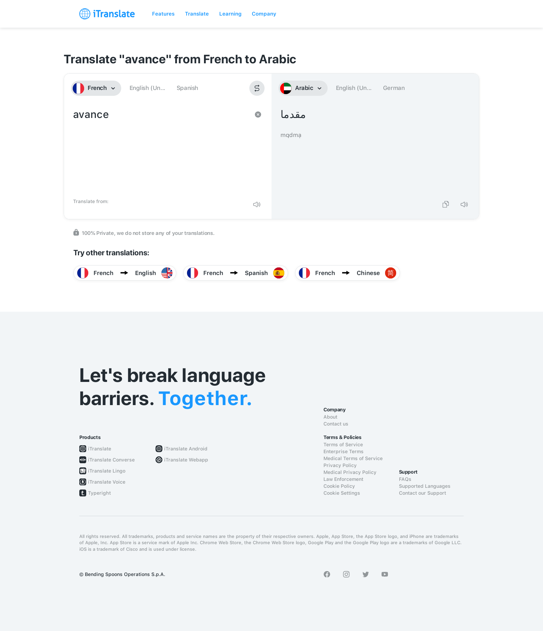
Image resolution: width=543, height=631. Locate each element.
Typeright (99, 493)
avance (161, 151)
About (330, 417)
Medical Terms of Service (353, 458)
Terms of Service (343, 444)
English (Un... (147, 87)
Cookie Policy (339, 486)
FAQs (405, 479)
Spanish (187, 87)
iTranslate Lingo (106, 471)
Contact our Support (422, 493)
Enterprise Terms (343, 451)
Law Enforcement (343, 479)
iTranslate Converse (111, 460)
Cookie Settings (341, 493)
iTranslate (99, 448)
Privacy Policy (340, 465)
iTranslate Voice (106, 482)
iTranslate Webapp (186, 460)
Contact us (335, 424)
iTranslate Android (185, 448)
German (394, 87)
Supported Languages (425, 486)
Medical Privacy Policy (349, 472)
